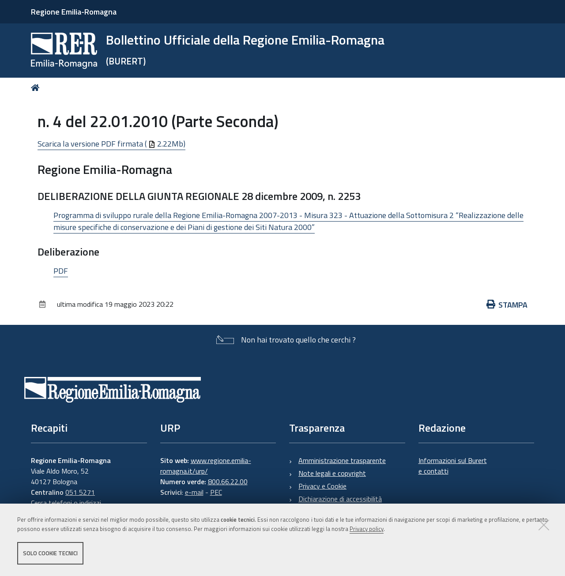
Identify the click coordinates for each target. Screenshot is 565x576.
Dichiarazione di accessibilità (340, 498)
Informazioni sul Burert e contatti (452, 465)
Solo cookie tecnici (50, 553)
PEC (216, 492)
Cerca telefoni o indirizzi (66, 502)
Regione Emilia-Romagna (74, 12)
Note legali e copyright (332, 473)
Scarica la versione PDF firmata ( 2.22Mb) (111, 144)
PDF (60, 271)
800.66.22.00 (228, 481)
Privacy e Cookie (322, 486)
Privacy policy (367, 528)
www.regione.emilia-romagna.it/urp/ (205, 465)
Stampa (507, 305)
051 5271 (80, 492)
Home (37, 87)
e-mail (194, 492)
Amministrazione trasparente (342, 460)
